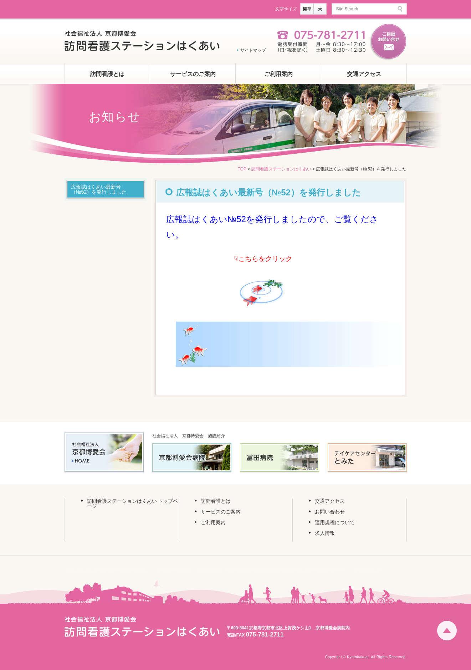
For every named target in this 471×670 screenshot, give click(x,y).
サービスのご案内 (193, 74)
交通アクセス (364, 74)
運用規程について (335, 522)
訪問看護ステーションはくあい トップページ (132, 503)
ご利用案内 (278, 74)
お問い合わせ (330, 512)
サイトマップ (253, 50)
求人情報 (325, 533)
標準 (306, 9)
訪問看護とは (107, 74)
